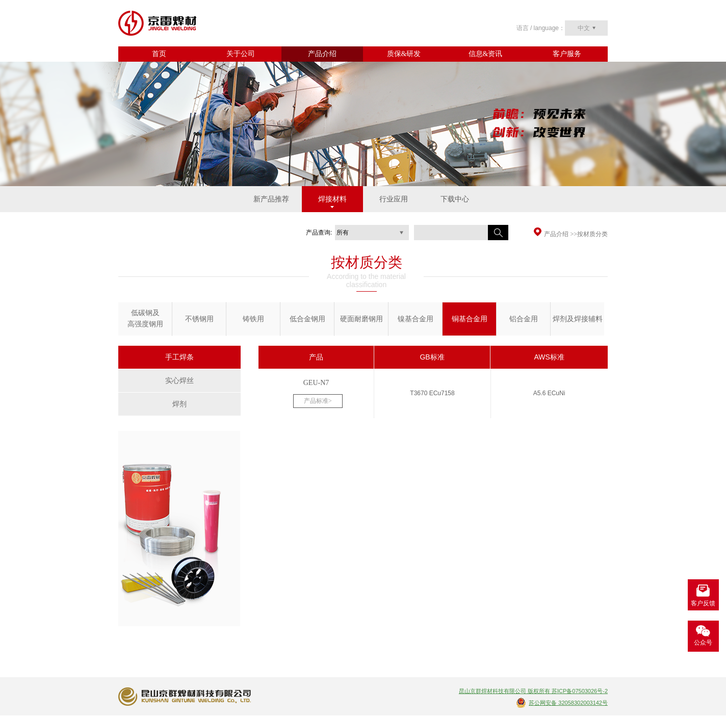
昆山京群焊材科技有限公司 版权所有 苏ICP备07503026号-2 (533, 691)
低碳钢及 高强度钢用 (145, 318)
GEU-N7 (316, 383)
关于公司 (240, 54)
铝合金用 (523, 319)
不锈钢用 (199, 319)
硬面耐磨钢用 (361, 319)
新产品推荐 (271, 199)
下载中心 (454, 199)
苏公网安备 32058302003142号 (568, 703)
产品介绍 (322, 54)
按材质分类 (592, 234)
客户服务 (567, 54)
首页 (159, 54)
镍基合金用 (415, 319)
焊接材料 (332, 199)
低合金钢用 (307, 319)
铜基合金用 (469, 319)
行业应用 (393, 199)
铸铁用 (253, 319)
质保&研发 (404, 54)
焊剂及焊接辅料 (578, 319)
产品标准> (318, 400)
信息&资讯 (486, 54)
